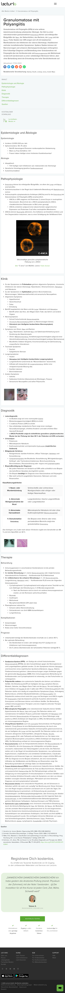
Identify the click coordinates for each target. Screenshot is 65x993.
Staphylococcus (59, 189)
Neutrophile (20, 212)
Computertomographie (16, 459)
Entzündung (34, 35)
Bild (16, 266)
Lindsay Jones (42, 72)
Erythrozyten (41, 446)
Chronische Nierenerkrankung (19, 322)
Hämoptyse (58, 287)
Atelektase (52, 454)
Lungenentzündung (36, 364)
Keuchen (12, 349)
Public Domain (45, 266)
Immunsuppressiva (41, 53)
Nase (17, 37)
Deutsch (3, 989)
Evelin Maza (51, 72)
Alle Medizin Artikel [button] (8, 11)
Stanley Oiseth (31, 72)
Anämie (40, 419)
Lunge (50, 37)
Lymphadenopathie (54, 464)
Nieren (5, 40)
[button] (55, 4)
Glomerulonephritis (33, 319)
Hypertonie (13, 327)
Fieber (11, 304)
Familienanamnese (36, 168)
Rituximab (12, 595)
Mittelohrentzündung (21, 337)
